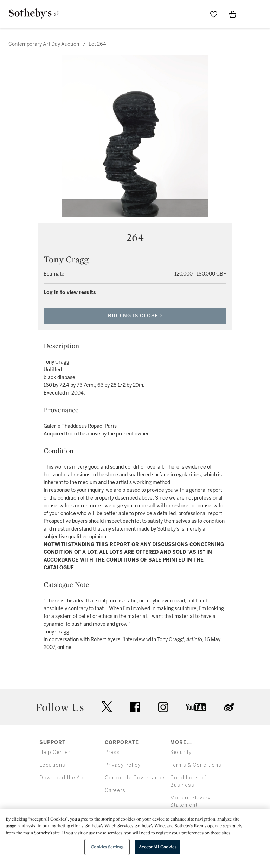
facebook (135, 707)
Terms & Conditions (195, 765)
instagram (163, 707)
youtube (196, 707)
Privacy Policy (123, 765)
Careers (115, 790)
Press (112, 752)
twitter (107, 706)
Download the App (63, 778)
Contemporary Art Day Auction (43, 44)
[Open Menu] (251, 14)
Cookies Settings (107, 847)
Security (181, 752)
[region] (135, 834)
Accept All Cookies (157, 847)
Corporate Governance (135, 778)
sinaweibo (229, 707)
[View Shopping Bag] (233, 14)
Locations (52, 765)
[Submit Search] (194, 14)
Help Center (54, 752)
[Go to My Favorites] (213, 14)
